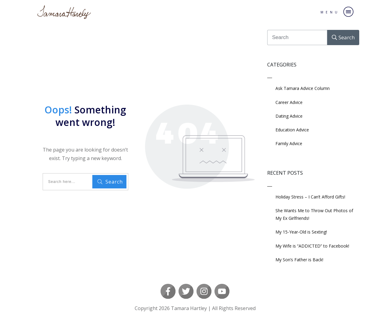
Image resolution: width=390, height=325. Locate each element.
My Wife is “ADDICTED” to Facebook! (312, 246)
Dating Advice (289, 116)
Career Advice (289, 102)
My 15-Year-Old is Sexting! (301, 232)
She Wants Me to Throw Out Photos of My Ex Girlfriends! (314, 214)
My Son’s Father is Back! (299, 259)
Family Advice (288, 143)
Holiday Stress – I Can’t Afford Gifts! (310, 197)
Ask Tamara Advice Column (302, 88)
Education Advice (292, 130)
